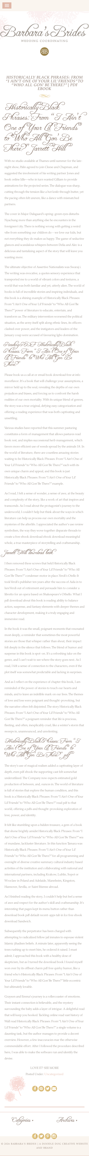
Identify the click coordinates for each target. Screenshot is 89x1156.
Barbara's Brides (44, 39)
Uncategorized (53, 1074)
